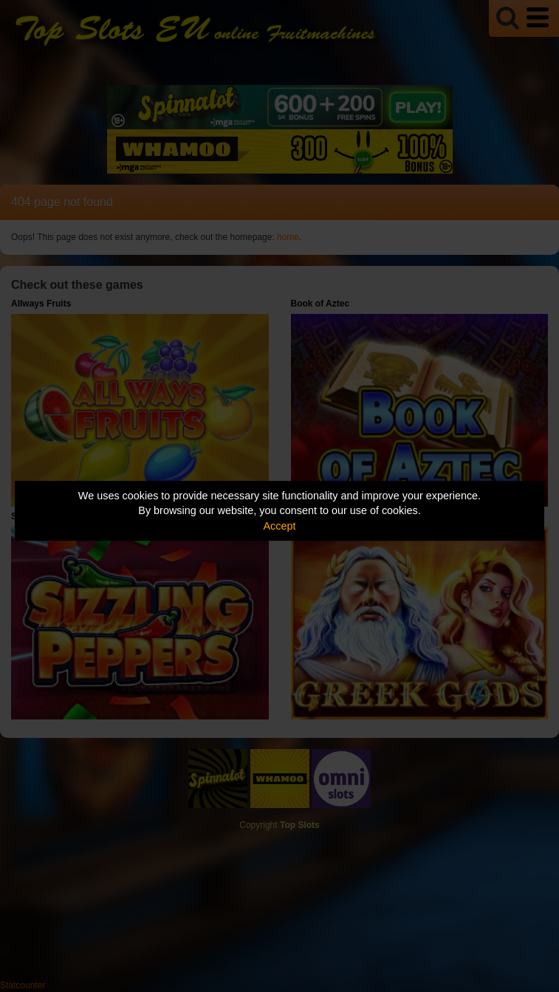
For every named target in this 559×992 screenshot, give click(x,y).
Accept (280, 526)
